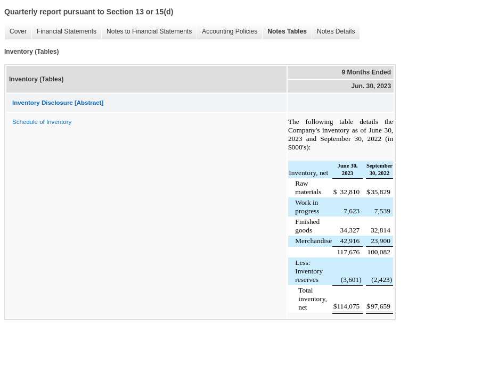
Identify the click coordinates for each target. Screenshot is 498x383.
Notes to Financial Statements (146, 32)
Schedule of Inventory (41, 122)
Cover (15, 32)
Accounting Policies (227, 32)
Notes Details (333, 32)
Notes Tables (284, 32)
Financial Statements (63, 32)
